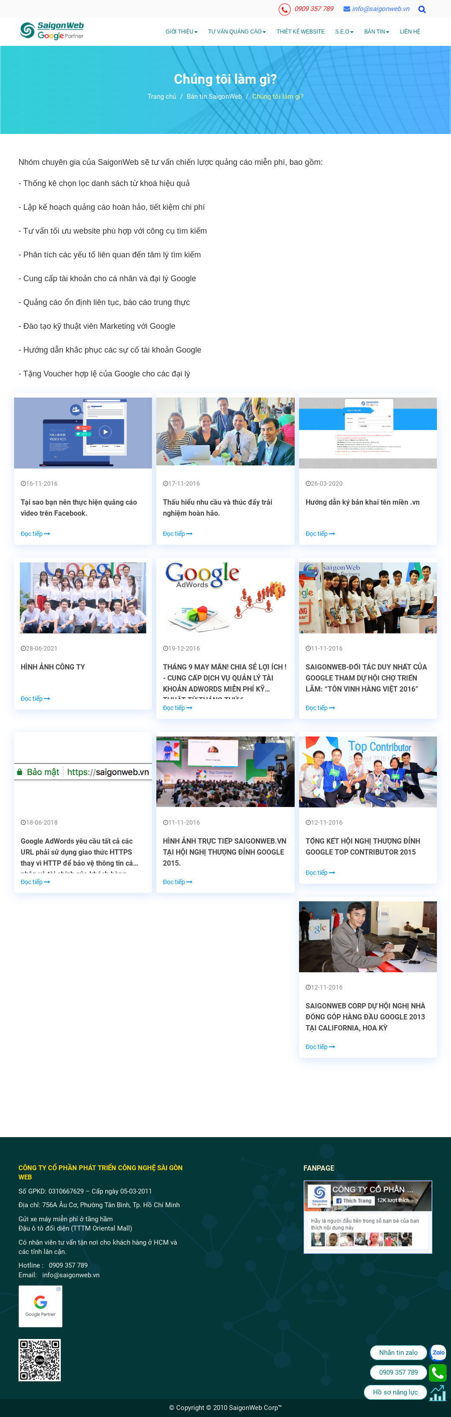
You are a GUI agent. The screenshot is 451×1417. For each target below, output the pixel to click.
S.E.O (344, 32)
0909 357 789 (306, 9)
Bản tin (376, 32)
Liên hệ (410, 32)
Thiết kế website (301, 32)
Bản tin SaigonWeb (214, 96)
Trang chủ (162, 96)
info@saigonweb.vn (376, 9)
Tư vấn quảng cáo (237, 32)
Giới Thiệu (182, 32)
